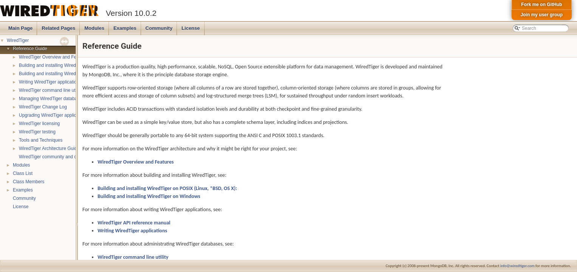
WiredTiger (18, 40)
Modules (94, 28)
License (190, 28)
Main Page (20, 28)
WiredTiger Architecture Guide (49, 148)
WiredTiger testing (37, 131)
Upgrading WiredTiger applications (53, 115)
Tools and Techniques (40, 140)
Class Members (28, 181)
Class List (23, 173)
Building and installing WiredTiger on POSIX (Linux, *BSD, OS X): (167, 188)
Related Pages (58, 28)
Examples (124, 28)
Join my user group (542, 14)
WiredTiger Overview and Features (54, 57)
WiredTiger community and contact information (66, 156)
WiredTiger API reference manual (134, 222)
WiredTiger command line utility (50, 90)
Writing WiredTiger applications (50, 82)
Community (159, 28)
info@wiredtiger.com (517, 265)
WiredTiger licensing (39, 123)
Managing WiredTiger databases (51, 98)
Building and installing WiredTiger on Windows (65, 73)
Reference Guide (30, 48)
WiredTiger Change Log (43, 107)
